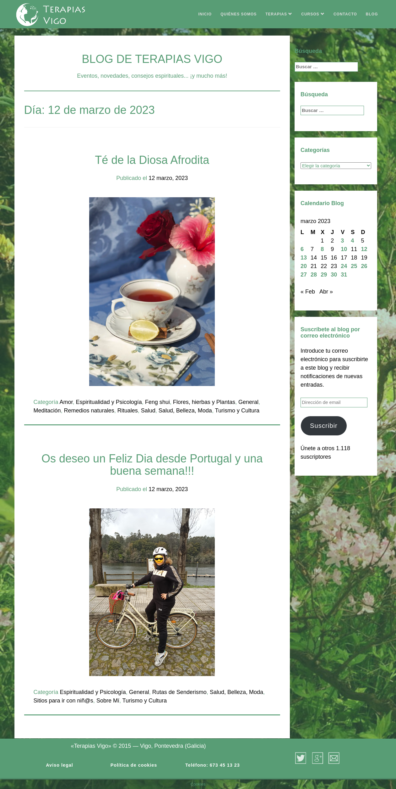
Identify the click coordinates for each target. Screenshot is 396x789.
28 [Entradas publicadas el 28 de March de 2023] (314, 274)
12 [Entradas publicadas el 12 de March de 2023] (364, 249)
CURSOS (313, 14)
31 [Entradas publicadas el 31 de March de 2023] (344, 274)
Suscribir (324, 425)
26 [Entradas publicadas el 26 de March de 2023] (364, 266)
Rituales (127, 410)
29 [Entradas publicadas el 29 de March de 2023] (324, 274)
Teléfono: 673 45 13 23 (212, 765)
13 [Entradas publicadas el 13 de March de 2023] (304, 258)
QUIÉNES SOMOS (238, 14)
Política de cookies (134, 765)
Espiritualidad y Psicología (109, 402)
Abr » (326, 291)
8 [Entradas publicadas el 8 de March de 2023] (322, 249)
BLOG (372, 14)
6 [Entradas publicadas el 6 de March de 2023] (302, 249)
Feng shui (157, 402)
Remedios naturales (89, 410)
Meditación (47, 410)
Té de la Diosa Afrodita (152, 160)
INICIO (205, 14)
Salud (148, 410)
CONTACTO (345, 14)
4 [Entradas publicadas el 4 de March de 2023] (352, 241)
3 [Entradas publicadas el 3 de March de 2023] (342, 241)
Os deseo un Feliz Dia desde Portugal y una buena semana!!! (152, 465)
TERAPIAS (278, 14)
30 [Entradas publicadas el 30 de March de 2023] (334, 274)
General (248, 402)
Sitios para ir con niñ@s (63, 700)
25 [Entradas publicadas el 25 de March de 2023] (354, 266)
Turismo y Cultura (237, 410)
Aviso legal (59, 765)
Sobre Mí (107, 700)
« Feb (308, 291)
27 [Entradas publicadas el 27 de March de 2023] (304, 274)
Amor (66, 402)
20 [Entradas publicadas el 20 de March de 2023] (304, 266)
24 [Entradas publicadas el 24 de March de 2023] (344, 266)
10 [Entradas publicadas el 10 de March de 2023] (344, 249)
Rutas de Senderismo (179, 692)
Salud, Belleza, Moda (185, 410)
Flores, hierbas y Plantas (204, 402)
